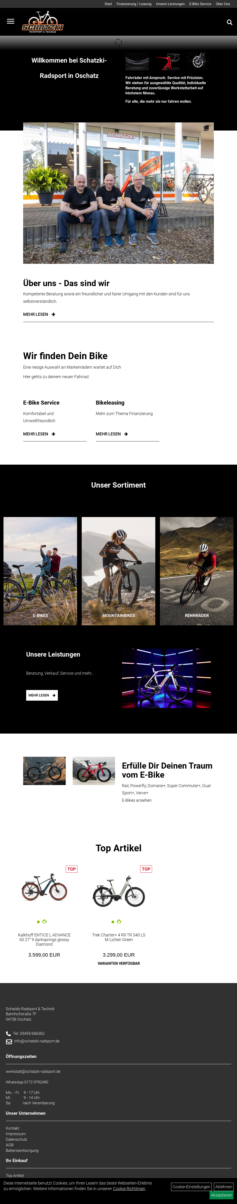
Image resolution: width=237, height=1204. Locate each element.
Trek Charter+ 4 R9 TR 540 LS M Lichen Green (118, 937)
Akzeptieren (221, 1195)
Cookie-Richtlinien (129, 1188)
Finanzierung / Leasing (134, 4)
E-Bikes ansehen (137, 800)
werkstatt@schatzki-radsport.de (33, 1071)
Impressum (16, 1133)
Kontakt (12, 1128)
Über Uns (223, 4)
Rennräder (197, 615)
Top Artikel (119, 848)
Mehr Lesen (35, 314)
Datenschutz (16, 1139)
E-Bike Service (200, 4)
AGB (9, 1145)
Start (108, 4)
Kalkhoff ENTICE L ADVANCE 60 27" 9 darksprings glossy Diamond (44, 940)
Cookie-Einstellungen (191, 1186)
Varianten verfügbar (119, 963)
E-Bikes (40, 615)
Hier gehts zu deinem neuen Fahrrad (56, 376)
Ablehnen (223, 1186)
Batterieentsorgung (22, 1150)
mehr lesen (35, 433)
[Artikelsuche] (229, 23)
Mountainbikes (118, 615)
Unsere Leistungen (170, 4)
